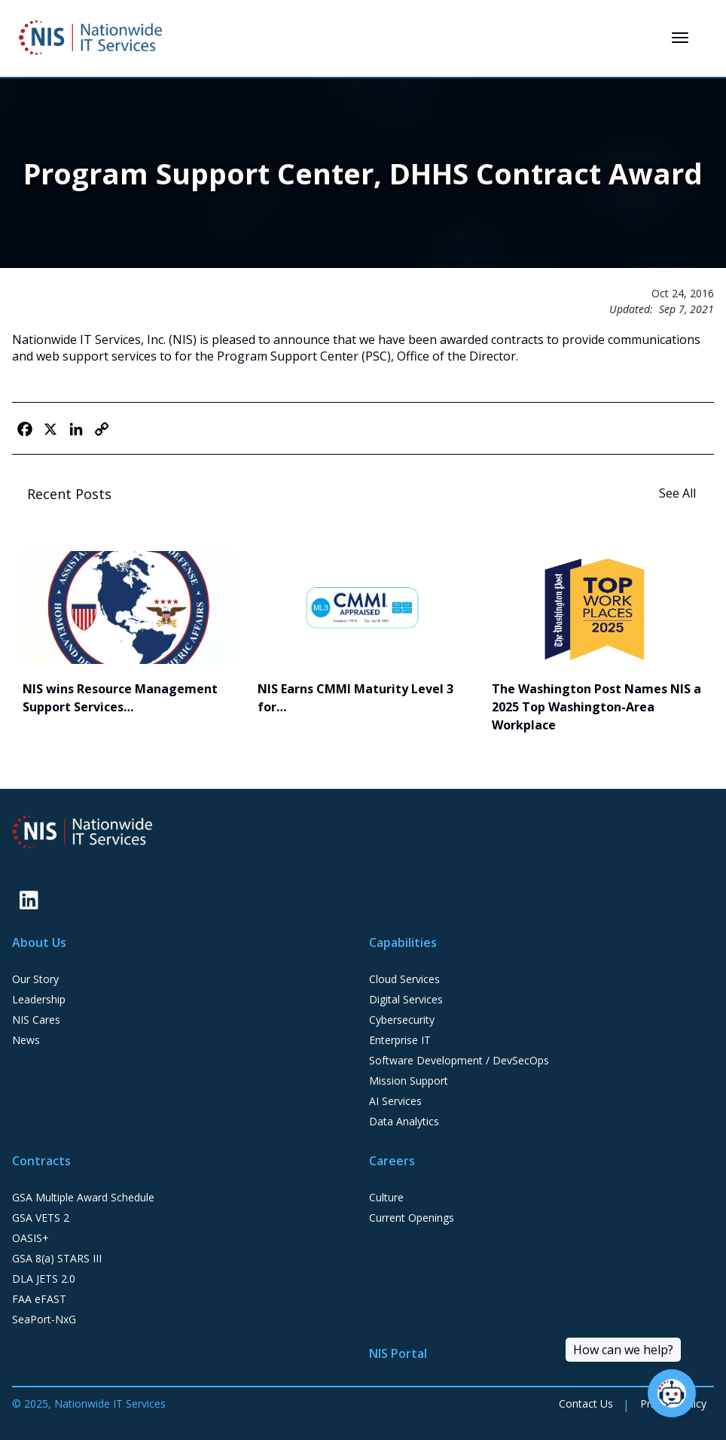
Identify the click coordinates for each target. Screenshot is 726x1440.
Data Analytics (404, 1121)
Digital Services (406, 999)
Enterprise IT (400, 1040)
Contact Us (586, 1403)
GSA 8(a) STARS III (57, 1258)
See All (679, 493)
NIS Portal (398, 1353)
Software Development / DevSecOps (459, 1060)
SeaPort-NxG (44, 1319)
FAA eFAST (39, 1299)
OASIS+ (30, 1238)
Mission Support (408, 1080)
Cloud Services (404, 979)
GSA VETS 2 (40, 1217)
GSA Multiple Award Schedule (83, 1197)
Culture (386, 1197)
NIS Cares (36, 1019)
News (26, 1040)
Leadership (39, 999)
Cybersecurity (402, 1019)
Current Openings (411, 1217)
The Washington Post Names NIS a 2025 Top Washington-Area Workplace (596, 706)
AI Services (395, 1101)
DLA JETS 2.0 (43, 1278)
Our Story (35, 979)
